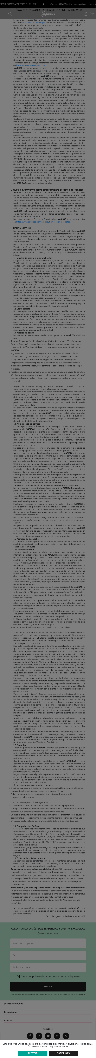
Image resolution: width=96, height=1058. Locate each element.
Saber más (63, 1053)
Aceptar (33, 1053)
